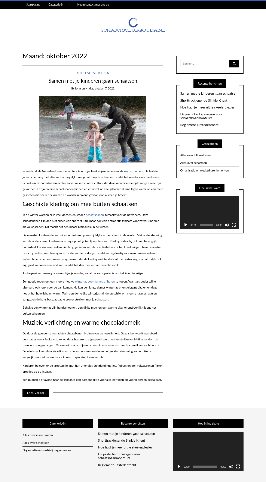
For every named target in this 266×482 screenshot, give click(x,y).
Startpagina (33, 4)
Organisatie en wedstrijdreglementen (204, 170)
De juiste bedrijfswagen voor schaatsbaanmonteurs (201, 116)
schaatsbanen (95, 215)
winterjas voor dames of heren (95, 281)
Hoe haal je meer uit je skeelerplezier (207, 107)
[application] (209, 212)
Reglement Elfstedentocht (199, 125)
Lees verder (35, 392)
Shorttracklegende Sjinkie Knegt (203, 100)
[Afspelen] (186, 225)
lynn (78, 88)
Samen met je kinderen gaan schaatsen (93, 81)
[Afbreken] (227, 225)
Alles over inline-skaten (195, 155)
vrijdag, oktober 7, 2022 (99, 88)
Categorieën (55, 4)
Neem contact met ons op (93, 4)
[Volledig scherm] (234, 225)
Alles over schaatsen (93, 73)
